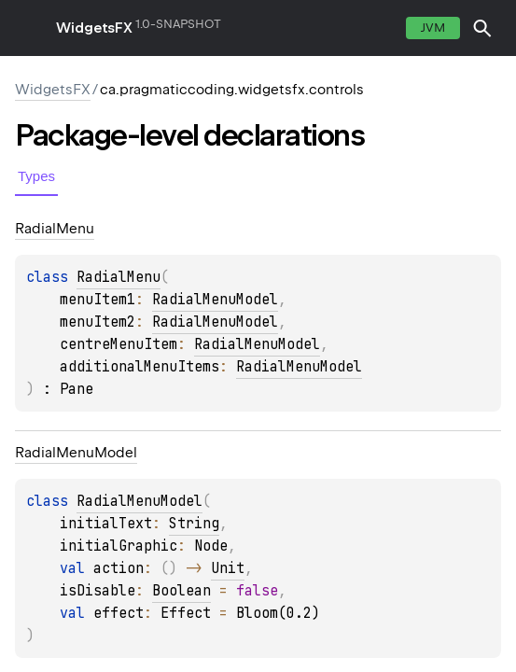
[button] (482, 28)
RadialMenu (118, 277)
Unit (227, 568)
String (194, 523)
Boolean (181, 590)
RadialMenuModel (215, 299)
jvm (433, 28)
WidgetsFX (94, 28)
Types (36, 176)
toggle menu (28, 28)
